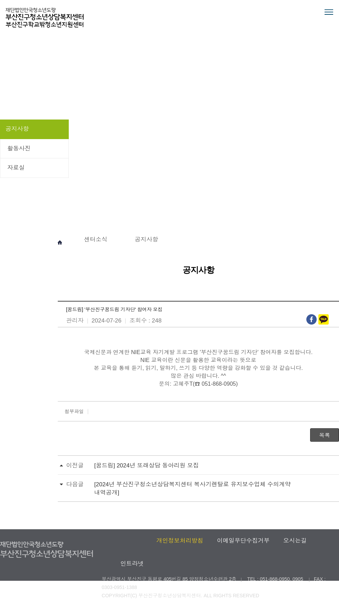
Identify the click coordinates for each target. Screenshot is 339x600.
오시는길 (295, 540)
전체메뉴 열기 (328, 12)
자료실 (16, 168)
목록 (324, 435)
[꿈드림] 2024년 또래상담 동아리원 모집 (146, 465)
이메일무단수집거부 (243, 540)
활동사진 (19, 148)
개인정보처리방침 (179, 540)
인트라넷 (132, 564)
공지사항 (17, 129)
